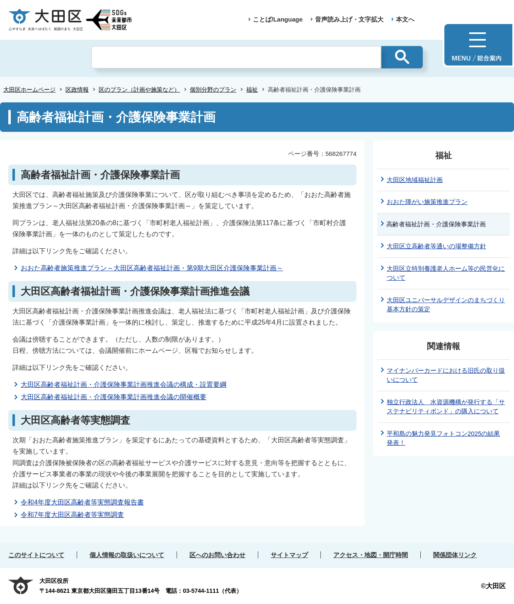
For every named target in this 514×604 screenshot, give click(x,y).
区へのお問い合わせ (217, 554)
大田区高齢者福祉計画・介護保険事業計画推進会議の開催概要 (113, 396)
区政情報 (77, 89)
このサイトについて (36, 554)
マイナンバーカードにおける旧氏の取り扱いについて (446, 375)
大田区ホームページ (29, 89)
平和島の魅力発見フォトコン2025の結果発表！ (443, 438)
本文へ (405, 19)
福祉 (252, 89)
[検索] (236, 57)
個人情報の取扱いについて (127, 554)
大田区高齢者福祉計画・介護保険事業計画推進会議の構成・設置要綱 (123, 384)
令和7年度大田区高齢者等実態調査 (72, 514)
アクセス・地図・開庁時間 (370, 554)
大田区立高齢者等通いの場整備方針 (436, 246)
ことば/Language (278, 19)
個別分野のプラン (213, 89)
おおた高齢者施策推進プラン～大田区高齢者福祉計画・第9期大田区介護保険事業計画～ (152, 268)
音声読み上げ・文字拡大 (349, 19)
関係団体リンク (455, 554)
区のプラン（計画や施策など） (139, 89)
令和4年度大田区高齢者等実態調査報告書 (82, 502)
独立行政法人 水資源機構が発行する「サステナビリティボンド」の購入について (446, 406)
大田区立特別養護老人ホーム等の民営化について (446, 273)
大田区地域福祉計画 (415, 179)
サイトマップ (289, 554)
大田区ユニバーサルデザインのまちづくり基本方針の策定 (446, 304)
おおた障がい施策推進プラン (427, 201)
